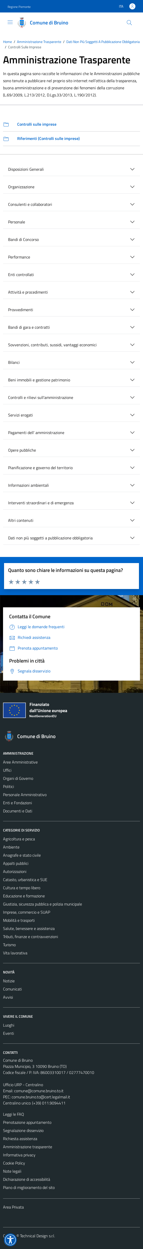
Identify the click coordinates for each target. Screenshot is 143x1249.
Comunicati (12, 989)
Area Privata (13, 1207)
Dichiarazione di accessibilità (26, 1179)
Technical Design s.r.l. (37, 1236)
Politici (8, 786)
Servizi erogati (20, 415)
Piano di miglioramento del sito (29, 1187)
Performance (19, 257)
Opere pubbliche (22, 450)
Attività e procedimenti (28, 292)
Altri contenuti (20, 520)
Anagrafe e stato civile (22, 855)
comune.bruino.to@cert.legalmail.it (41, 1097)
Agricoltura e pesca (19, 839)
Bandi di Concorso (23, 239)
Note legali (12, 1171)
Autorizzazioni (14, 871)
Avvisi (8, 997)
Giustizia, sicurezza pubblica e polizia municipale (42, 904)
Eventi (8, 1033)
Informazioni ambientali (28, 485)
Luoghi (8, 1025)
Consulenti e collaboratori (30, 204)
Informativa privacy (19, 1155)
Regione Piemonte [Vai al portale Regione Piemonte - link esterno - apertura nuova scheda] (19, 6)
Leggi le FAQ (13, 1114)
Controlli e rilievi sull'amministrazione (40, 397)
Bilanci (14, 362)
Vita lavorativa (15, 953)
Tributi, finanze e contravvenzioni (30, 937)
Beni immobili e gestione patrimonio (39, 380)
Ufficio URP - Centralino (23, 1085)
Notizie (9, 981)
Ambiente (11, 847)
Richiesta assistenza (20, 1139)
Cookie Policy (14, 1163)
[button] (10, 1239)
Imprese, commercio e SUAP (26, 912)
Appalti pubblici (15, 863)
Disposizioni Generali (26, 169)
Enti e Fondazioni (17, 803)
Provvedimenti (20, 310)
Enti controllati (21, 274)
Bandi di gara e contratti (29, 327)
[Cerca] (129, 23)
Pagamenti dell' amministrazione (36, 432)
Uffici (7, 770)
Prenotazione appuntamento (27, 1122)
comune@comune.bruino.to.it (39, 1091)
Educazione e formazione (24, 896)
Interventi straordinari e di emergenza (41, 503)
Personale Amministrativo (25, 795)
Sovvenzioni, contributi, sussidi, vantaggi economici (52, 345)
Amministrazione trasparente (27, 1147)
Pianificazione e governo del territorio (40, 468)
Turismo (9, 945)
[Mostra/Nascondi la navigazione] (10, 22)
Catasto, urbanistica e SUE (25, 880)
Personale (16, 222)
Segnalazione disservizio (23, 1130)
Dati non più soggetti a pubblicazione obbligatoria (50, 538)
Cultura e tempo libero (21, 888)
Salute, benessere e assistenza (29, 928)
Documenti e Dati (17, 811)
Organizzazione (21, 187)
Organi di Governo (18, 778)
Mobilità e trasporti (19, 920)
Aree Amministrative (20, 762)
